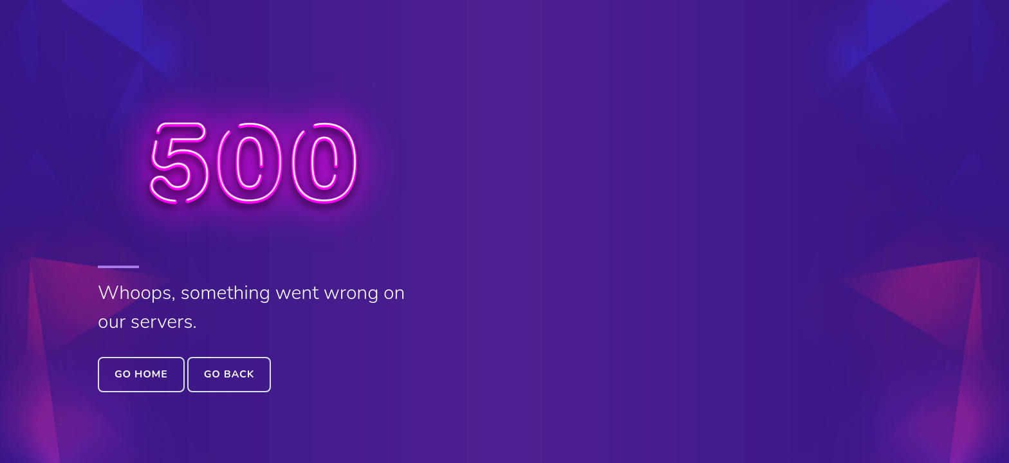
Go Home (141, 374)
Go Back (229, 374)
